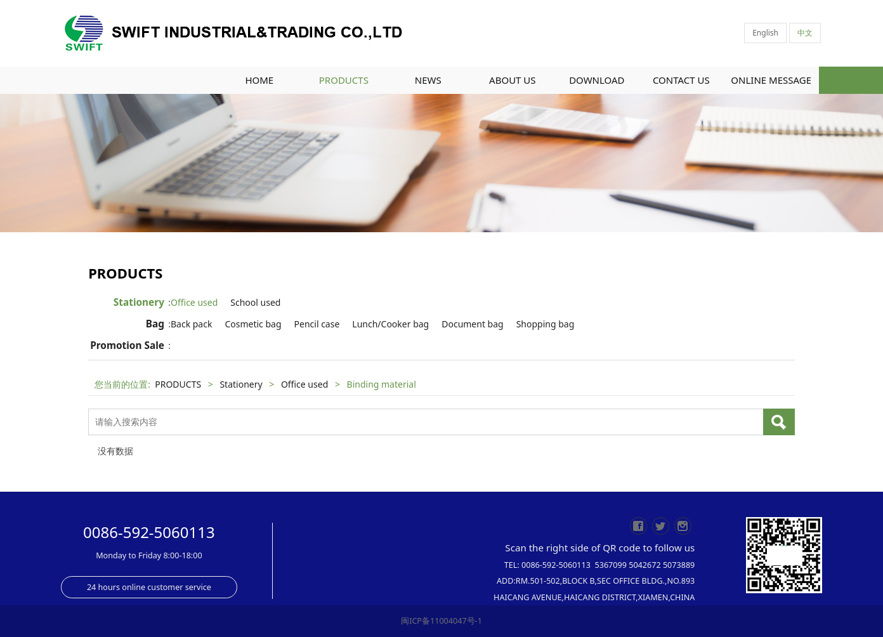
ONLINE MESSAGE (771, 80)
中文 (805, 32)
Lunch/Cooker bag (401, 324)
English (765, 32)
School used (266, 302)
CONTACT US (681, 80)
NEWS (428, 80)
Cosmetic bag (263, 324)
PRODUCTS (344, 80)
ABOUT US (512, 80)
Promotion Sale (127, 345)
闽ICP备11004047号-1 (441, 620)
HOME (259, 80)
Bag (155, 324)
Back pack (202, 324)
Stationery (139, 302)
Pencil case (328, 324)
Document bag (483, 324)
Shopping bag (556, 324)
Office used (204, 302)
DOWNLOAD (596, 80)
